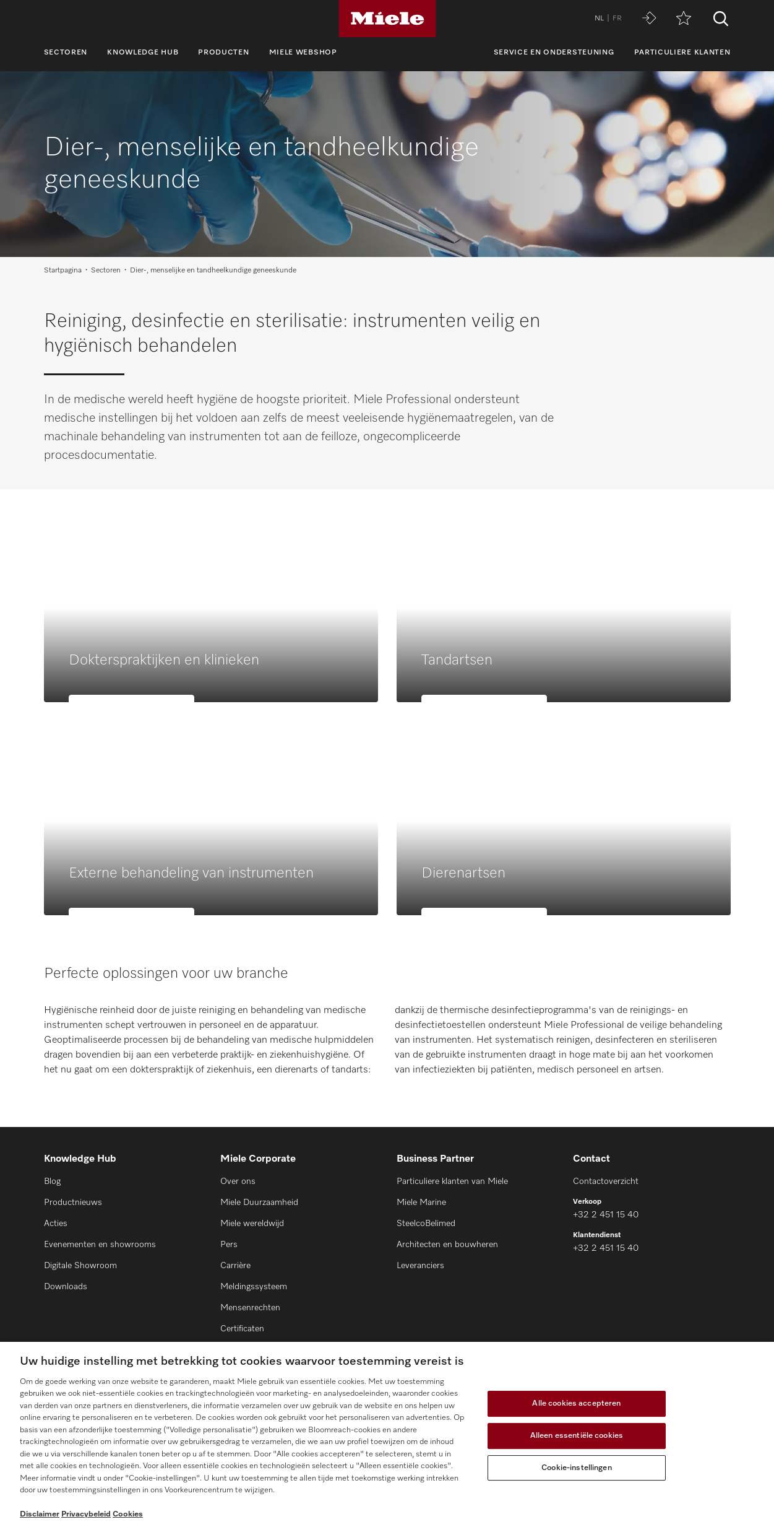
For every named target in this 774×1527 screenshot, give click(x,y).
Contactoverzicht (606, 1181)
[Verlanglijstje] (683, 19)
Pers (229, 1244)
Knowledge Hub (142, 52)
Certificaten (242, 1329)
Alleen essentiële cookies (576, 1436)
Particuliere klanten (682, 52)
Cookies (128, 1514)
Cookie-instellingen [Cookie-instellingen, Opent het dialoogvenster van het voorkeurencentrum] (576, 1468)
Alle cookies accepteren (576, 1404)
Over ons (238, 1181)
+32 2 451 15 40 (606, 1215)
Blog (52, 1181)
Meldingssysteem (253, 1286)
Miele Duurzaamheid (259, 1202)
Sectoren (66, 52)
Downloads (65, 1286)
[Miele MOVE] (649, 19)
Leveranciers (420, 1265)
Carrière (235, 1265)
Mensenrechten (250, 1307)
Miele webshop (303, 52)
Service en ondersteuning (554, 52)
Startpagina (63, 270)
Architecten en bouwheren (447, 1244)
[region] (387, 1434)
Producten (223, 52)
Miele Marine (421, 1202)
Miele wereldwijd (252, 1223)
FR (617, 18)
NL (599, 18)
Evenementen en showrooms (100, 1244)
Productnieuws (73, 1202)
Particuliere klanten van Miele (452, 1181)
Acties (55, 1223)
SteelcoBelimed (426, 1223)
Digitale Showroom (80, 1265)
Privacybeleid (86, 1514)
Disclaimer (39, 1514)
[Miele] (387, 18)
